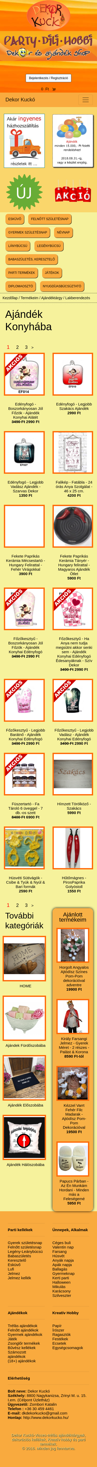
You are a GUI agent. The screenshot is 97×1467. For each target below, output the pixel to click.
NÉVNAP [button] (63, 232)
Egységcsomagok (68, 1347)
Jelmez (14, 1273)
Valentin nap (63, 1247)
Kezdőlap (10, 298)
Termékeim (29, 298)
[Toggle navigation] (85, 100)
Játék (12, 1339)
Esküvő (14, 1264)
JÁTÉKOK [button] (52, 273)
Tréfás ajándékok (23, 1325)
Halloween (62, 1282)
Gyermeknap (64, 1273)
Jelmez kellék (19, 1278)
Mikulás (59, 1286)
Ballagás (60, 1269)
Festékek (60, 1339)
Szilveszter (62, 1295)
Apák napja (62, 1264)
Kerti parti (61, 1278)
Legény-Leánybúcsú (25, 1251)
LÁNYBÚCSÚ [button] (17, 246)
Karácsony (62, 1291)
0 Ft (48, 89)
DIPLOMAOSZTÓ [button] (20, 286)
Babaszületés (19, 1256)
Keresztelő (17, 1260)
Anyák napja (63, 1260)
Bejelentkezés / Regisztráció (48, 78)
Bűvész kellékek (22, 1347)
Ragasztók (62, 1334)
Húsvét (59, 1256)
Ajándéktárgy (51, 298)
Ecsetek (59, 1343)
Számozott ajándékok (17, 1354)
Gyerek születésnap (25, 1242)
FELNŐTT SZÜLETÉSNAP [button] (49, 219)
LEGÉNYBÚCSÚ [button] (49, 246)
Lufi (11, 1269)
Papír (57, 1325)
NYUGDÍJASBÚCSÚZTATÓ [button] (62, 286)
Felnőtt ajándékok (23, 1330)
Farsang (60, 1251)
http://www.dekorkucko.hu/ (38, 1417)
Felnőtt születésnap (24, 1247)
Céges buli (62, 1242)
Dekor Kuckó (20, 99)
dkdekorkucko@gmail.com (37, 1413)
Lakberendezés (77, 298)
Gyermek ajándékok (25, 1334)
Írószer (58, 1330)
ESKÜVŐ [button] (14, 219)
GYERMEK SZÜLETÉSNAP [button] (27, 232)
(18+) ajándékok (22, 1361)
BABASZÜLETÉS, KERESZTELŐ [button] (31, 259)
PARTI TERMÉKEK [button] (21, 273)
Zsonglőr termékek (24, 1343)
